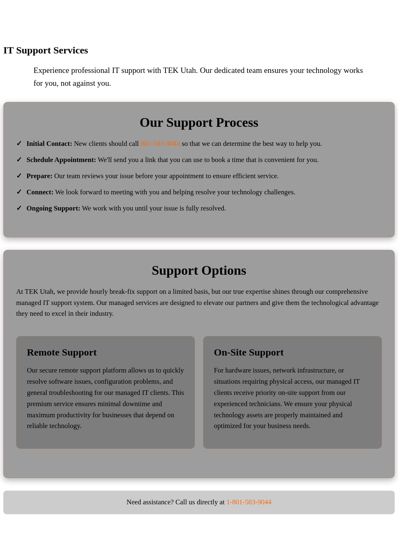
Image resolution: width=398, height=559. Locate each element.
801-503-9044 (160, 144)
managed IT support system (54, 303)
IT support (128, 70)
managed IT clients (141, 393)
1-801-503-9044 (248, 502)
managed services (133, 303)
